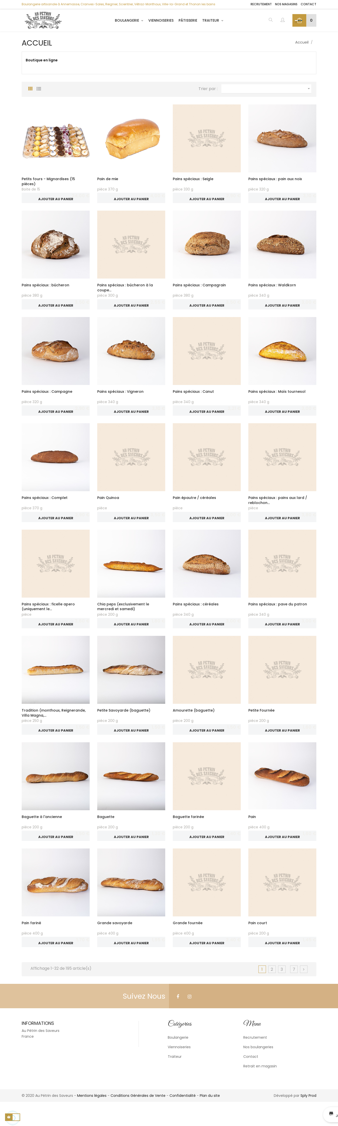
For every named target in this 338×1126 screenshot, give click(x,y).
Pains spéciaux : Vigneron (120, 397)
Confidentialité (183, 1119)
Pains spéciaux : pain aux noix (275, 178)
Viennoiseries (179, 1071)
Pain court (257, 944)
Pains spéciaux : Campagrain (199, 288)
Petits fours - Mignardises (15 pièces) (48, 181)
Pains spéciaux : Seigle (193, 178)
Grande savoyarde (114, 944)
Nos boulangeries (258, 1071)
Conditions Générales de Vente (138, 1119)
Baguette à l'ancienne (42, 834)
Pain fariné (31, 944)
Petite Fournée (261, 725)
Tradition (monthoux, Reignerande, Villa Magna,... (54, 728)
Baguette (105, 834)
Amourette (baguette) (194, 725)
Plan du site (210, 1119)
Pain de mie (107, 178)
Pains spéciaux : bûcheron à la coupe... (125, 291)
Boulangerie (178, 1061)
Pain (252, 834)
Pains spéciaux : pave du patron (277, 615)
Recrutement (261, 4)
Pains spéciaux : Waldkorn (272, 288)
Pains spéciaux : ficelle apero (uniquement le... (48, 618)
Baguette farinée (188, 834)
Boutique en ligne (42, 60)
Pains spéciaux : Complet (44, 506)
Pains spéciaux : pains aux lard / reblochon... (277, 509)
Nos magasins (286, 4)
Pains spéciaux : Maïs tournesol (277, 397)
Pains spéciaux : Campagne (47, 397)
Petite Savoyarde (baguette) (123, 725)
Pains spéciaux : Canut (193, 397)
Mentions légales (92, 1119)
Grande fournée (187, 944)
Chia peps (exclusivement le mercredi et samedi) (123, 618)
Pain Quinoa (108, 506)
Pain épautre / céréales (194, 506)
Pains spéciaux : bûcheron (45, 288)
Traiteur (175, 1080)
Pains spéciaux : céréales (196, 615)
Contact (308, 4)
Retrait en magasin (260, 1090)
